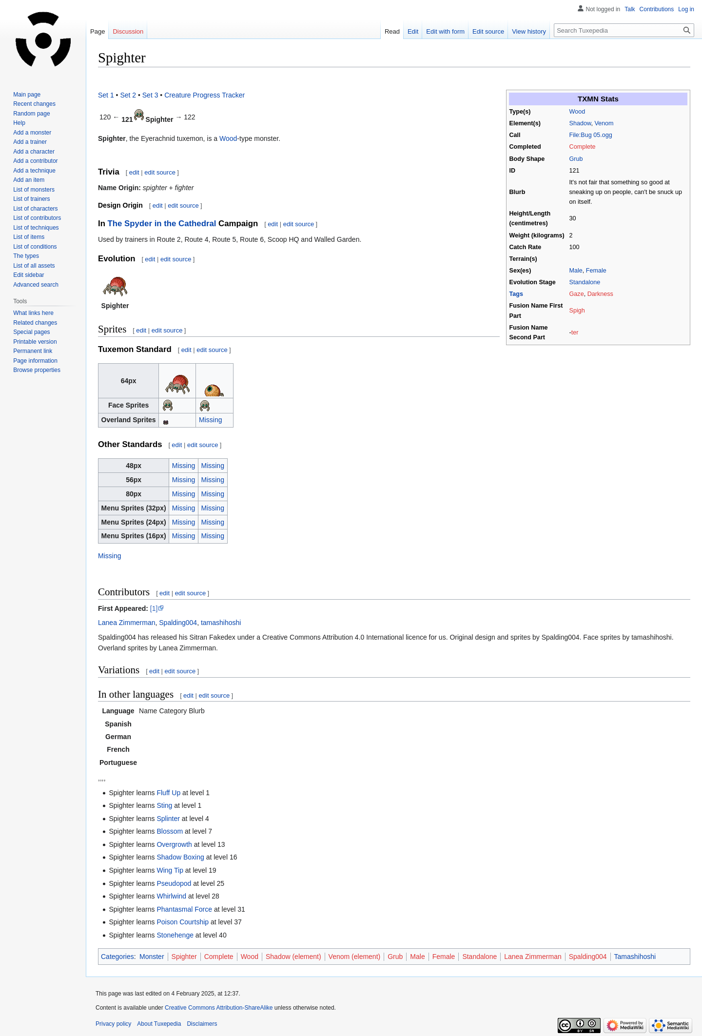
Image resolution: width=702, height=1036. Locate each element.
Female (596, 270)
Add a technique (34, 170)
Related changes (35, 322)
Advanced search (35, 284)
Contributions (657, 9)
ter (575, 332)
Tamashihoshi (635, 956)
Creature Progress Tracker (204, 95)
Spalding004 (178, 622)
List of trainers (31, 198)
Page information (35, 360)
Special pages (31, 332)
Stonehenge (175, 935)
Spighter (184, 956)
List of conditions (35, 246)
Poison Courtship (182, 922)
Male (576, 270)
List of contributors (37, 218)
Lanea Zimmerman (127, 622)
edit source (160, 172)
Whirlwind (171, 896)
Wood (577, 111)
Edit (413, 31)
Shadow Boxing (180, 857)
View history (529, 31)
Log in (686, 9)
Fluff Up (168, 793)
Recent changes (34, 103)
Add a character (34, 151)
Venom (603, 123)
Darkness (600, 294)
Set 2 (128, 95)
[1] (154, 608)
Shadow (580, 123)
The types (26, 256)
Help (19, 122)
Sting (164, 805)
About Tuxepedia (159, 1023)
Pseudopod (173, 883)
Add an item (28, 179)
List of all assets (34, 265)
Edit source (488, 31)
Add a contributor (35, 160)
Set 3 (150, 95)
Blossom (169, 831)
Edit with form (445, 31)
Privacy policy (113, 1023)
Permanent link (32, 351)
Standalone (585, 282)
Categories (117, 956)
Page (97, 31)
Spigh (577, 310)
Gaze (576, 294)
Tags (516, 294)
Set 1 (106, 95)
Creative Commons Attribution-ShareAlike (219, 1007)
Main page (26, 94)
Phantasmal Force (184, 909)
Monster (151, 956)
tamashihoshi (221, 622)
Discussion (128, 31)
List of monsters (34, 189)
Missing (210, 420)
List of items (28, 237)
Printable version (35, 341)
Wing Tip (169, 870)
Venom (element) (355, 956)
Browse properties (36, 370)
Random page (31, 113)
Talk (629, 9)
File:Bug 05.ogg (590, 135)
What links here (33, 313)
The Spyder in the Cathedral (162, 223)
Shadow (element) (293, 956)
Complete (582, 146)
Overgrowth (174, 844)
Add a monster (32, 132)
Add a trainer (30, 141)
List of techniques (35, 227)
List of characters (35, 208)
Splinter (167, 818)
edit (134, 172)
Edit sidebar (28, 275)
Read (392, 31)
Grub (576, 159)
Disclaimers (202, 1023)
